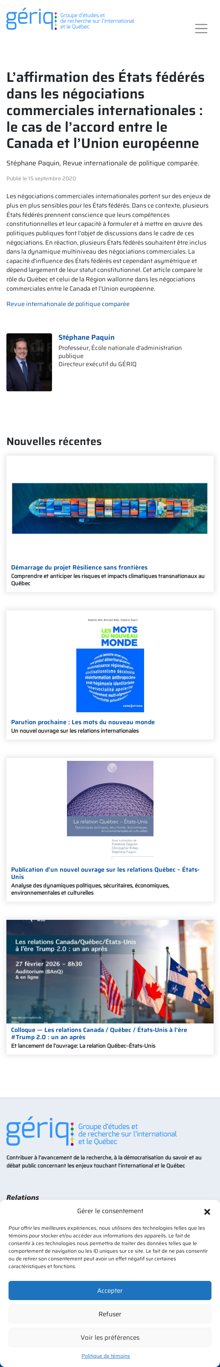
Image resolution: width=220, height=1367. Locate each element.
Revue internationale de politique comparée (68, 304)
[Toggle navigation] (201, 29)
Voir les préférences (110, 1337)
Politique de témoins (105, 1356)
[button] (207, 1211)
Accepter (110, 1291)
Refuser (110, 1314)
